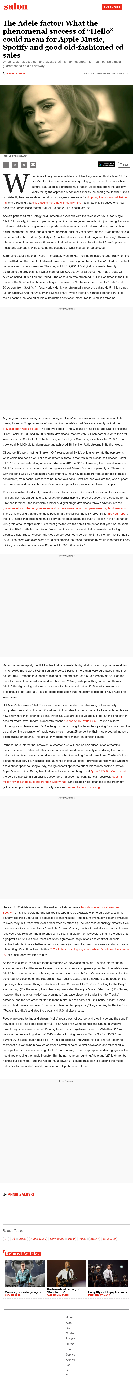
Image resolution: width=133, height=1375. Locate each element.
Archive (70, 1360)
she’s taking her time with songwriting (56, 202)
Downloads (57, 1239)
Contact (70, 1333)
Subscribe (112, 7)
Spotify (94, 1239)
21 (6, 1239)
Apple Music (38, 1239)
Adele (22, 1239)
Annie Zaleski (15, 73)
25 (13, 1239)
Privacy (70, 1338)
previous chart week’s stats (20, 428)
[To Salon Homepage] (16, 6)
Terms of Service (70, 1349)
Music (82, 1239)
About (69, 1323)
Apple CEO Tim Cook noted (108, 771)
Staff (68, 1328)
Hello (71, 1239)
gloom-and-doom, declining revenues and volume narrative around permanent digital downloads (64, 508)
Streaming (109, 1239)
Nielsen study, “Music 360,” (81, 721)
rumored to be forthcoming (83, 787)
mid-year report (117, 513)
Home (69, 1317)
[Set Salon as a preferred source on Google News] (106, 164)
